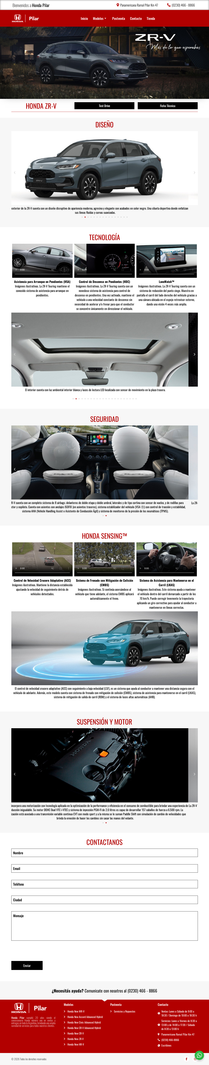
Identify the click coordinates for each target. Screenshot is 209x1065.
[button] (14, 172)
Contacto (136, 18)
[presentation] (36, 950)
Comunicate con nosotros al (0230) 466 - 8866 (104, 990)
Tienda (151, 18)
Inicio (84, 18)
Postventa (118, 18)
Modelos (99, 18)
